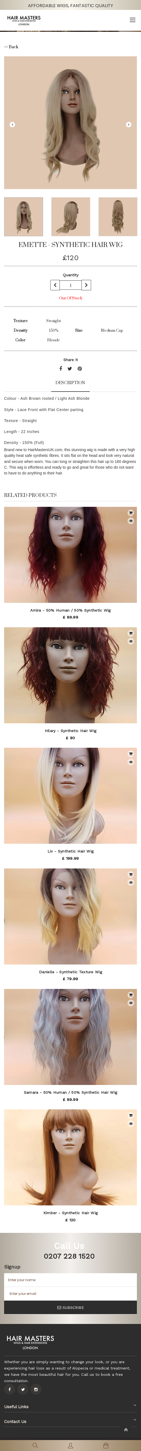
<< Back (11, 47)
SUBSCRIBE (70, 1307)
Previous (12, 124)
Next (128, 124)
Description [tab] (70, 383)
